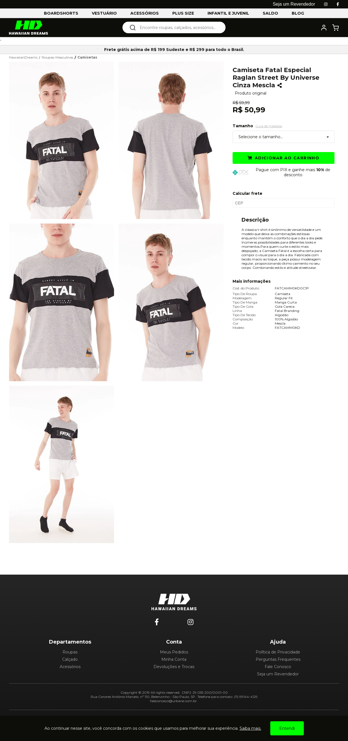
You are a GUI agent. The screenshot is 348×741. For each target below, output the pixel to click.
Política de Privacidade (278, 652)
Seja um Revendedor (278, 674)
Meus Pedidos (174, 652)
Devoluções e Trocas (173, 666)
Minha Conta (173, 659)
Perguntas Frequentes (278, 659)
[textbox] (178, 27)
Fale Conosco (278, 666)
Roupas (70, 652)
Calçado (70, 659)
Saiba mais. (250, 728)
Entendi (287, 728)
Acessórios (70, 666)
